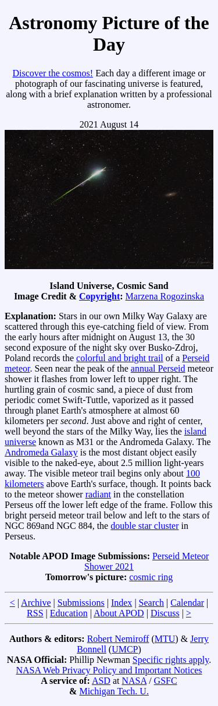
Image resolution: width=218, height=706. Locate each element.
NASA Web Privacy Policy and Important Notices (109, 670)
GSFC (165, 681)
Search (152, 603)
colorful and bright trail (119, 358)
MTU (165, 639)
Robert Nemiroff (118, 639)
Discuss (165, 613)
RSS (35, 613)
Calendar (187, 603)
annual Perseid (158, 368)
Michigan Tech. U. (113, 691)
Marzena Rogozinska (165, 296)
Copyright (99, 296)
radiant (98, 494)
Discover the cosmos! (52, 73)
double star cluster (144, 526)
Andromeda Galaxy (41, 452)
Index (121, 603)
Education (69, 613)
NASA (133, 681)
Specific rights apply (171, 660)
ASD (101, 681)
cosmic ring (151, 577)
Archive (36, 603)
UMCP (125, 649)
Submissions (81, 603)
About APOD (119, 613)
